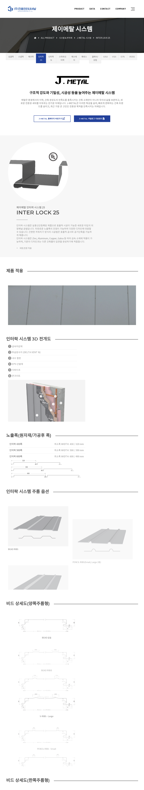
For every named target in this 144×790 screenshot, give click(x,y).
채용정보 (62, 775)
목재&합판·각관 (71, 754)
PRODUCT (77, 5)
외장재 (69, 751)
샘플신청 (82, 772)
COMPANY (118, 5)
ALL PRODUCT (47, 38)
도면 (70, 763)
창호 (60, 754)
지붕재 (61, 751)
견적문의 (72, 772)
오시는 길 (72, 745)
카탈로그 (62, 763)
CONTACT (103, 5)
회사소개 (62, 745)
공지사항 (62, 772)
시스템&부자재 (65, 757)
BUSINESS (46, 751)
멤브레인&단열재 (82, 751)
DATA (90, 5)
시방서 (78, 763)
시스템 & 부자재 (65, 38)
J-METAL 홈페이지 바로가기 (52, 122)
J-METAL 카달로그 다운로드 (91, 122)
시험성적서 (63, 766)
